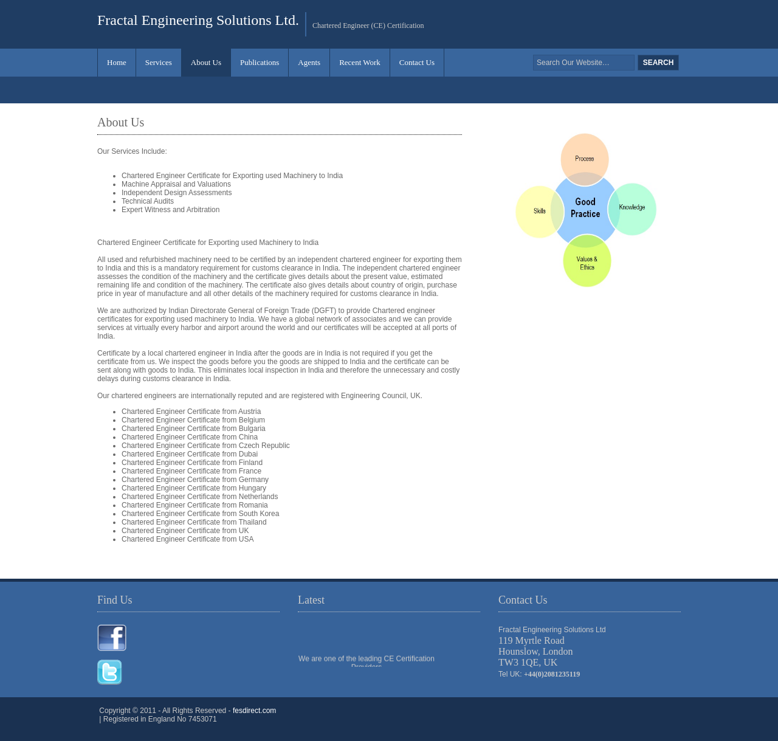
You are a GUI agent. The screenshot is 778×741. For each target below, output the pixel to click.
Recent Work (359, 62)
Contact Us (417, 62)
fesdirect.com (254, 710)
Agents (309, 62)
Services (158, 62)
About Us (206, 62)
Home (116, 62)
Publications (259, 62)
